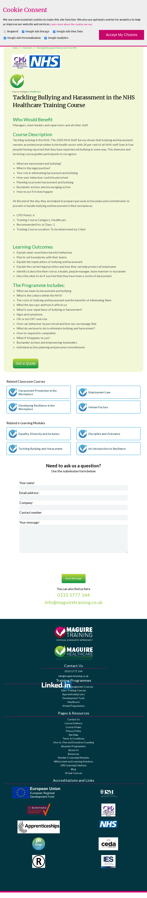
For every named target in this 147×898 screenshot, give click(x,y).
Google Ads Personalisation (24, 37)
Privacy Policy (73, 736)
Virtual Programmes (73, 711)
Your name (27, 483)
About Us (73, 755)
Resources (73, 759)
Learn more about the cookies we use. (71, 24)
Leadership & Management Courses (73, 692)
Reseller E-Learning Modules (73, 763)
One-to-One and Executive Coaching (73, 747)
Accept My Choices (121, 35)
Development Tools (73, 703)
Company (26, 503)
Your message (29, 522)
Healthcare (27, 48)
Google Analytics (58, 37)
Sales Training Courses (73, 695)
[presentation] (74, 569)
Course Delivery (73, 728)
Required (12, 31)
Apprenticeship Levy (73, 699)
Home (15, 48)
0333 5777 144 (73, 676)
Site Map (74, 740)
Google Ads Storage (37, 31)
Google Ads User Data (69, 31)
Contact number (30, 512)
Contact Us (73, 724)
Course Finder (73, 732)
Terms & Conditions (74, 744)
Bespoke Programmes (73, 751)
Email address (29, 493)
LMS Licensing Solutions (74, 770)
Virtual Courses (73, 778)
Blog (73, 774)
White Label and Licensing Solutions (73, 767)
